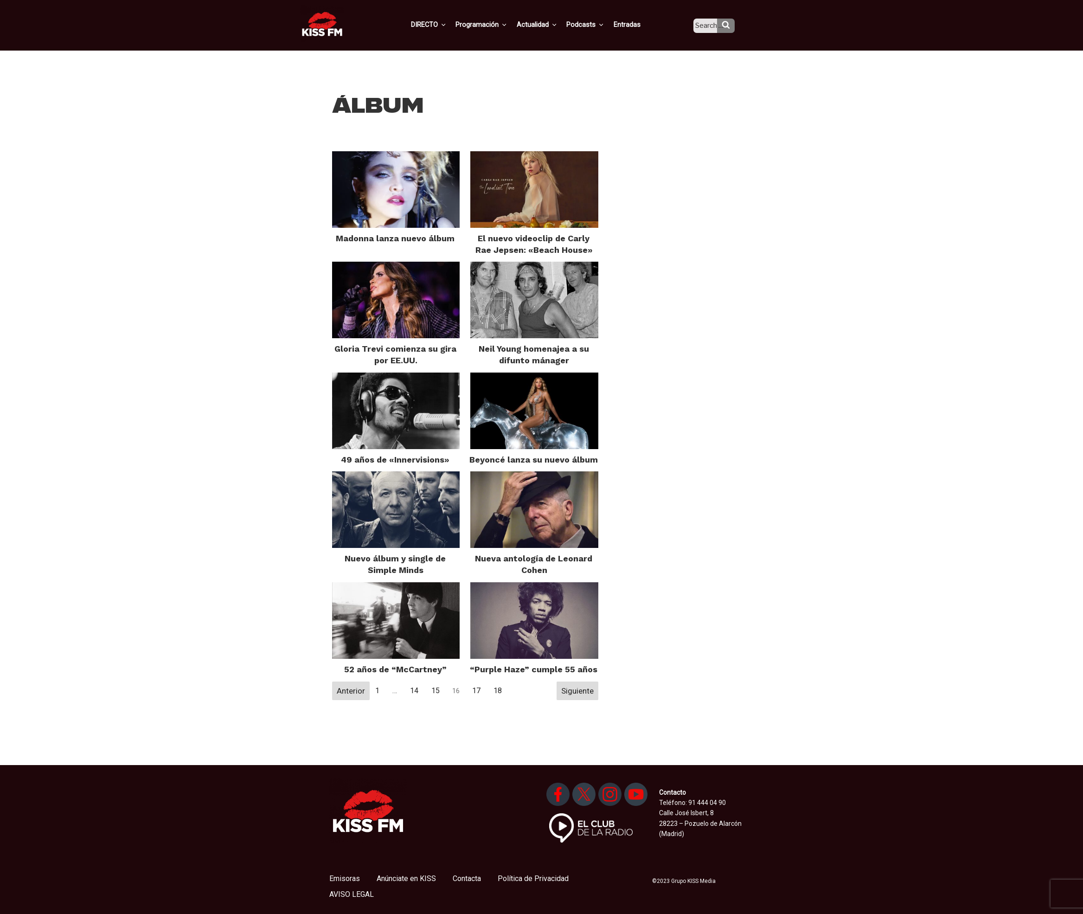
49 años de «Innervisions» (395, 459)
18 (497, 690)
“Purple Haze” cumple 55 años (533, 669)
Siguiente (577, 690)
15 (435, 690)
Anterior (351, 690)
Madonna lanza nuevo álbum (395, 238)
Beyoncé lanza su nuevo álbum (533, 459)
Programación (493, 24)
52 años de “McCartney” (395, 669)
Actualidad (547, 24)
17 (476, 690)
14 (414, 690)
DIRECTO (442, 24)
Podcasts (594, 24)
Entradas (634, 24)
